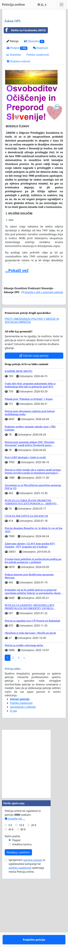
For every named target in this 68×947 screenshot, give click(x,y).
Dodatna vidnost (18, 129)
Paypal (16, 918)
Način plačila (12, 914)
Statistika (13, 123)
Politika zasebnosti (37, 123)
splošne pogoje (32, 937)
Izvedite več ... (15, 896)
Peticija (12, 109)
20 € (33, 903)
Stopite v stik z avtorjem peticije (42, 360)
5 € (10, 903)
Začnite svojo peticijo (34, 433)
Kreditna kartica (22, 922)
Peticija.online (13, 4)
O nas (13, 788)
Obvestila (34, 109)
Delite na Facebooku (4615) (25, 98)
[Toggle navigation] (61, 4)
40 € (11, 907)
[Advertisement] (34, 48)
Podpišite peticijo (34, 375)
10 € (21, 903)
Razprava (40, 116)
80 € (23, 907)
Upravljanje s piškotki (23, 784)
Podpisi (16, 116)
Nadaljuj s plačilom (18, 930)
